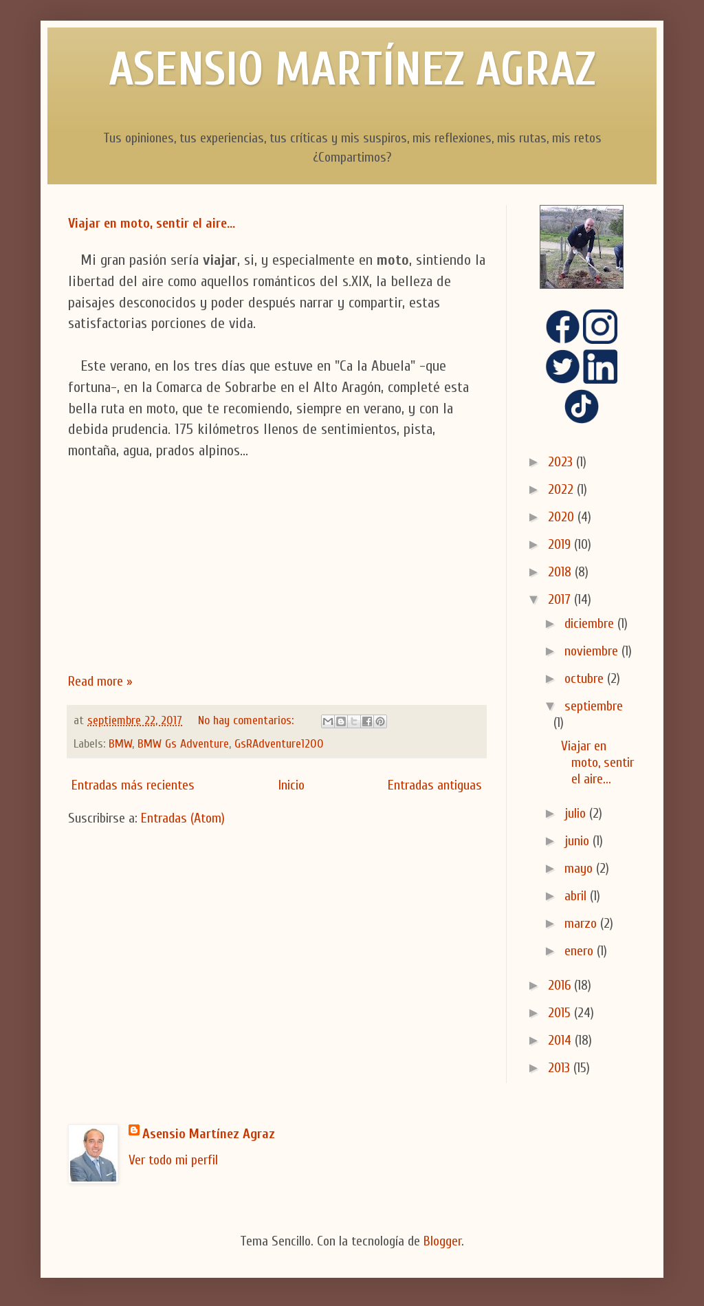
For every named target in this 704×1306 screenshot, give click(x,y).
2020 (563, 517)
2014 (561, 1040)
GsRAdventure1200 (279, 744)
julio (576, 813)
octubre (585, 678)
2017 (561, 599)
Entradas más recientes (133, 785)
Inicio (291, 785)
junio (578, 841)
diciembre (590, 623)
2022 (562, 489)
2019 (561, 544)
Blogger (442, 1241)
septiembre (593, 706)
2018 (561, 572)
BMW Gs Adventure (183, 744)
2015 (561, 1013)
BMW (120, 744)
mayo (580, 868)
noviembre (593, 651)
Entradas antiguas (435, 785)
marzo (582, 923)
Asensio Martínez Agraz (208, 1134)
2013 (560, 1068)
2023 (562, 462)
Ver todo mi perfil (173, 1160)
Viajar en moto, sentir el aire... (151, 223)
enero (580, 951)
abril (577, 896)
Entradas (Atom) (183, 818)
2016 (561, 985)
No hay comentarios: (247, 720)
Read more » (100, 681)
